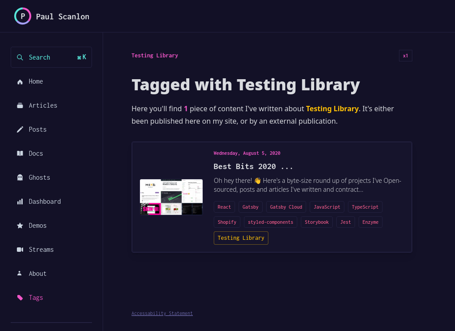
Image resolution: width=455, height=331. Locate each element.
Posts (31, 129)
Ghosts (33, 177)
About (31, 273)
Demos (31, 225)
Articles (36, 105)
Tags (29, 297)
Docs (29, 153)
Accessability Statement (162, 313)
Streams (35, 249)
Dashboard (38, 201)
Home (29, 81)
